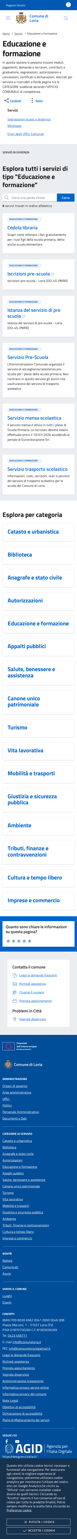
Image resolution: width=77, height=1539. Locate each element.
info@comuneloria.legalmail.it (30, 1348)
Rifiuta (38, 1522)
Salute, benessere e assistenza (23, 1179)
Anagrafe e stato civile (18, 1153)
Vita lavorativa (12, 1199)
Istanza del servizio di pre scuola (33, 312)
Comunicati (10, 1267)
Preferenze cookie (19, 1510)
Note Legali (10, 1400)
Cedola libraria (22, 227)
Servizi (18, 33)
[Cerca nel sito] (66, 18)
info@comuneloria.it (27, 1342)
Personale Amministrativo (20, 1111)
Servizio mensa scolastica (34, 417)
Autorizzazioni (12, 1160)
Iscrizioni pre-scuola (30, 273)
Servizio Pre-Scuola (27, 357)
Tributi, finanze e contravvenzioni (25, 1225)
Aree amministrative (16, 1092)
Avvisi (6, 1273)
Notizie (7, 1260)
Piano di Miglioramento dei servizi (25, 1420)
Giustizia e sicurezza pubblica (22, 1212)
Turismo (8, 1192)
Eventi (6, 1302)
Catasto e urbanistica (17, 1140)
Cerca (66, 197)
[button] (15, 5)
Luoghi (7, 1295)
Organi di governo (14, 1085)
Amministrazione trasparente (23, 1381)
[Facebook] (6, 1441)
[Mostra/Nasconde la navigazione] (8, 17)
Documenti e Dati (14, 1118)
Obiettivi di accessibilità (19, 1407)
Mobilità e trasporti (15, 1205)
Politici (7, 1105)
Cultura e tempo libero (18, 1231)
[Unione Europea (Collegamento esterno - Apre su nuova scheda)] (38, 1047)
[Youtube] (17, 1441)
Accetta (38, 1530)
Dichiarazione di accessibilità (22, 1413)
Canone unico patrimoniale (21, 1186)
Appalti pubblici (13, 1173)
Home (6, 33)
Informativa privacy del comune (24, 1394)
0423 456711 (17, 1335)
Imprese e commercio (17, 1238)
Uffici (6, 1098)
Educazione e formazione (19, 1166)
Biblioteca (9, 1147)
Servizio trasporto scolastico (37, 469)
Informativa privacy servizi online (25, 1387)
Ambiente (9, 1218)
